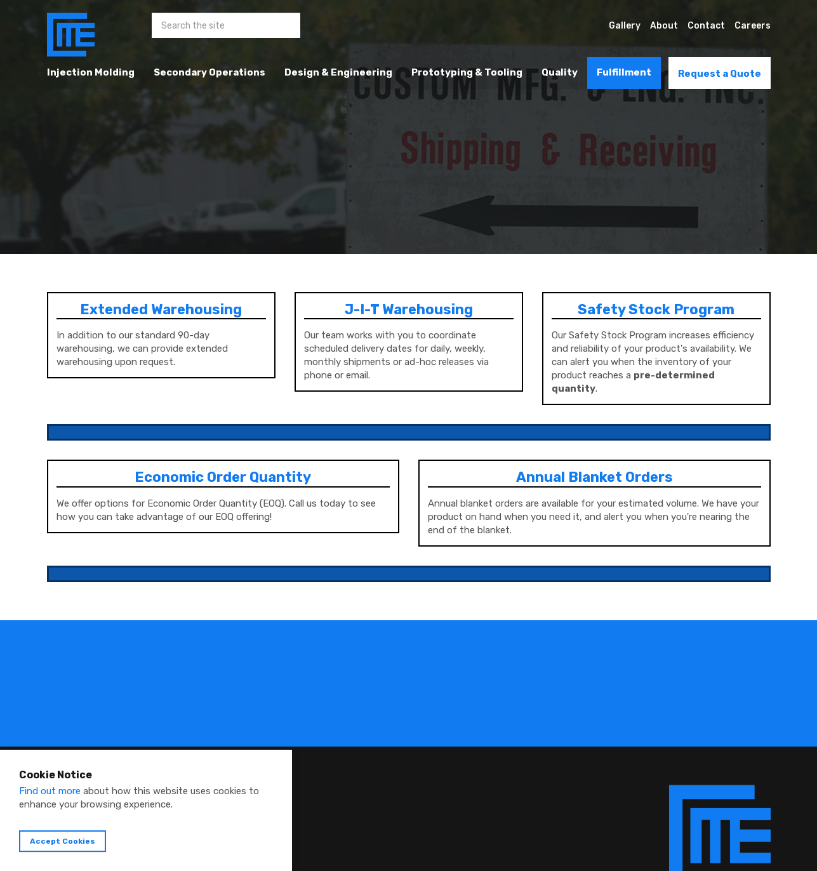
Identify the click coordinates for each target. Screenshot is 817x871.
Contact (706, 25)
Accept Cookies (62, 841)
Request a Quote (719, 73)
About (664, 25)
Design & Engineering (338, 72)
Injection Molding (91, 72)
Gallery (625, 25)
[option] (408, 127)
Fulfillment (624, 72)
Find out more (50, 791)
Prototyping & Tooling (466, 72)
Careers (752, 25)
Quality (559, 72)
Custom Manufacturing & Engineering (71, 35)
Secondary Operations (209, 72)
